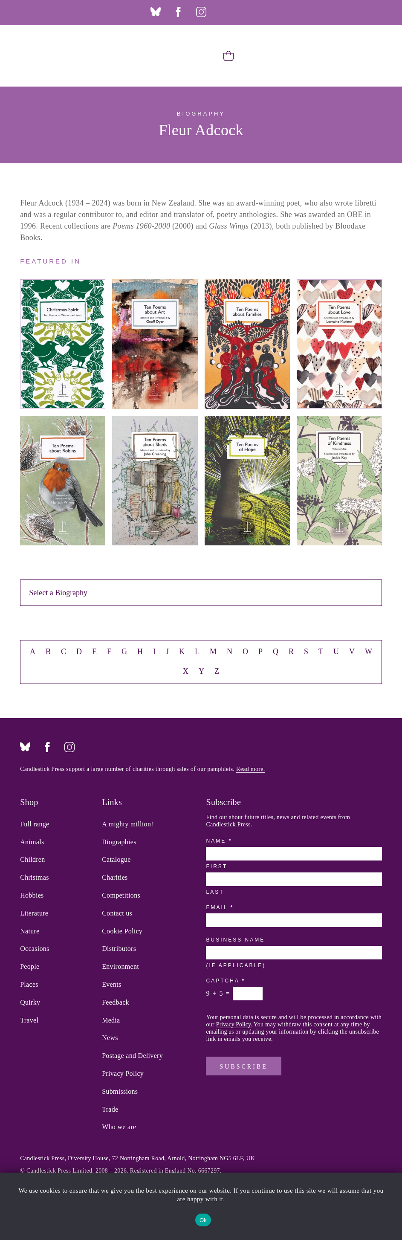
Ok (203, 1220)
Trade (110, 1109)
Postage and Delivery (132, 1055)
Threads (224, 12)
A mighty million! (127, 824)
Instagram (201, 12)
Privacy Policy (123, 1073)
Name (218, 840)
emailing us (220, 1032)
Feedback (115, 1002)
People (29, 966)
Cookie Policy (122, 931)
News (110, 1037)
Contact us (117, 913)
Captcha (225, 980)
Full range (34, 824)
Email (219, 907)
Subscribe (243, 1066)
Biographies (119, 842)
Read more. (250, 769)
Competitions (121, 895)
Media (111, 1020)
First (216, 866)
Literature (34, 913)
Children (32, 859)
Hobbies (31, 895)
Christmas (34, 877)
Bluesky (155, 12)
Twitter (246, 12)
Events (111, 984)
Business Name (235, 939)
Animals (32, 842)
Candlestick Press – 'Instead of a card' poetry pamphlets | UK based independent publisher (33, 56)
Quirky (30, 1002)
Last (215, 892)
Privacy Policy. (234, 1024)
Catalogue (116, 859)
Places (29, 984)
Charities (114, 877)
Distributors (119, 948)
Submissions (120, 1091)
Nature (29, 931)
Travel (29, 1020)
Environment (120, 966)
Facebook (178, 12)
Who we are (119, 1127)
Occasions (34, 948)
